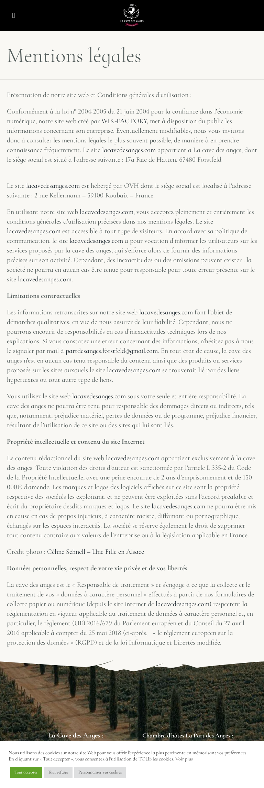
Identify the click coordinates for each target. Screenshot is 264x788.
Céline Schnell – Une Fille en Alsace (95, 552)
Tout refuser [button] (58, 772)
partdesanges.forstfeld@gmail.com (112, 351)
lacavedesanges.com (129, 150)
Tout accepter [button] (26, 772)
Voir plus (184, 759)
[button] (13, 15)
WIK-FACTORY (124, 121)
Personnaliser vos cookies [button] (100, 772)
